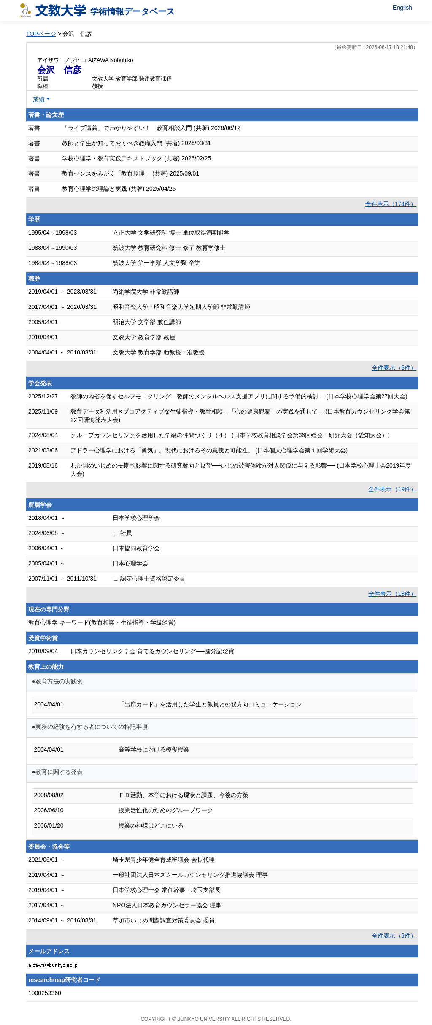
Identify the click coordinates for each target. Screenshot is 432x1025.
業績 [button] (39, 99)
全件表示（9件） (394, 935)
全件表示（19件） (392, 489)
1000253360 (44, 993)
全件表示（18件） (392, 593)
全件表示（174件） (390, 203)
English (402, 7)
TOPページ (41, 33)
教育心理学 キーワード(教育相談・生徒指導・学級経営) (102, 622)
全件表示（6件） (394, 367)
